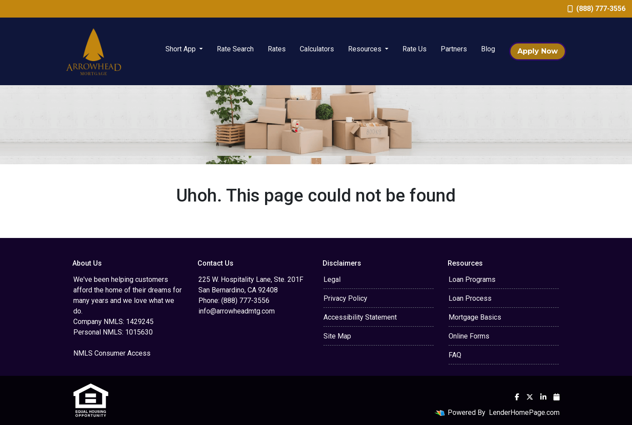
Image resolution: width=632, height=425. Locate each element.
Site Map (337, 336)
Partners (454, 49)
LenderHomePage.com (524, 412)
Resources (365, 49)
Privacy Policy (345, 298)
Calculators (317, 49)
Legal (332, 279)
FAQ (455, 355)
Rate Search (235, 49)
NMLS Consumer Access (112, 353)
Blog (488, 49)
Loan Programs (472, 279)
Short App (181, 49)
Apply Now (537, 51)
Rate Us (414, 49)
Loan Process (470, 298)
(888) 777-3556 (596, 8)
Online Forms (469, 336)
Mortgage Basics (475, 317)
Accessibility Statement (360, 317)
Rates (277, 49)
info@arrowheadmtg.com (236, 311)
